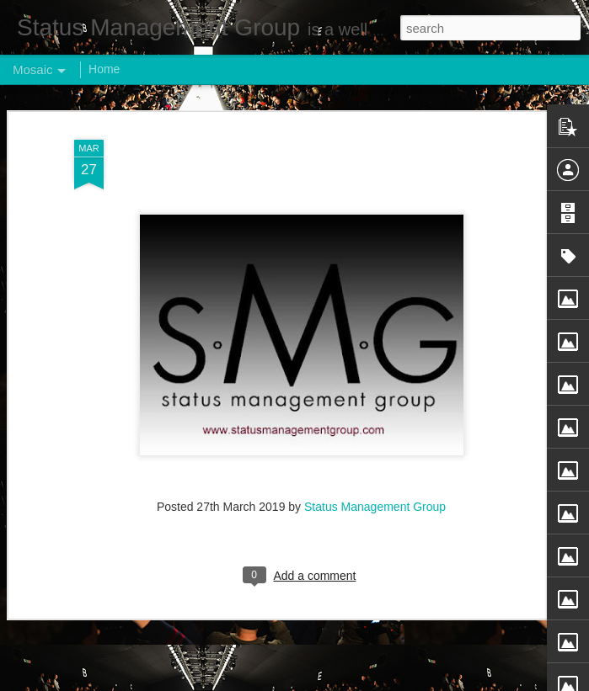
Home (104, 69)
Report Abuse (396, 682)
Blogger (347, 682)
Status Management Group (375, 449)
